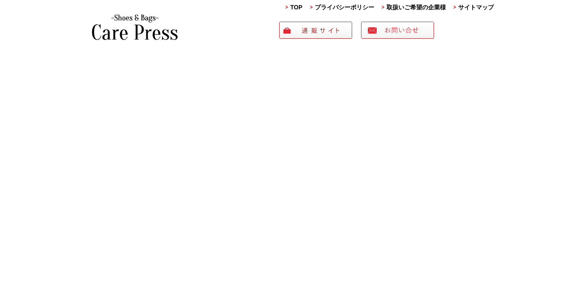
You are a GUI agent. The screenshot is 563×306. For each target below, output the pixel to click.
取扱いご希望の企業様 (416, 7)
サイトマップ (476, 7)
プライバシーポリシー (344, 7)
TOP (296, 7)
